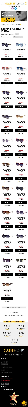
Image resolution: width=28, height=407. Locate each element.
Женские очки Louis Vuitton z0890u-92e (21, 123)
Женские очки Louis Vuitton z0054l (21, 218)
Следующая (15, 312)
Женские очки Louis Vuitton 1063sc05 (7, 170)
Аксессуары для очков (6, 372)
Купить (7, 59)
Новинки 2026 (4, 361)
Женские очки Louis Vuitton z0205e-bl (7, 242)
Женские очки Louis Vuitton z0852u (21, 75)
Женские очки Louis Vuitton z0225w (7, 290)
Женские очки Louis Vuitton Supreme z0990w (7, 147)
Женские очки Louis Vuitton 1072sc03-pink (21, 147)
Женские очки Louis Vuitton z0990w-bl (7, 51)
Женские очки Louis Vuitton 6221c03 (7, 266)
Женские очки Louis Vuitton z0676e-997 (21, 51)
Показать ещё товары (14, 307)
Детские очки (4, 370)
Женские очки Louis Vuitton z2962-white (21, 194)
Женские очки (4, 364)
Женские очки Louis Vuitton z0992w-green (21, 266)
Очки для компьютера (6, 367)
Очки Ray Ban (4, 362)
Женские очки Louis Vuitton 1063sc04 (7, 99)
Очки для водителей (6, 366)
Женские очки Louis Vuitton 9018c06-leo (7, 194)
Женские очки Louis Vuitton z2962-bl (21, 242)
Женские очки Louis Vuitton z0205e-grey (7, 123)
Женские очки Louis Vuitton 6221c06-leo (7, 218)
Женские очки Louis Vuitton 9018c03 (21, 170)
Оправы (3, 369)
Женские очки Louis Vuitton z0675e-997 (7, 75)
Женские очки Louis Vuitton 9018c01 (21, 99)
